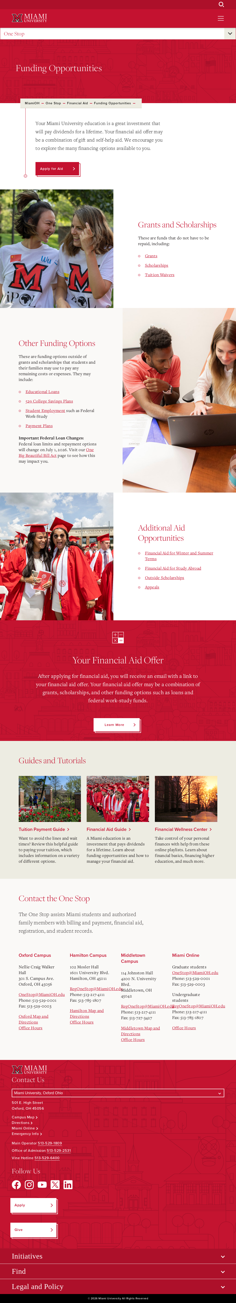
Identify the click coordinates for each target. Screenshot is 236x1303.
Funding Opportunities (112, 103)
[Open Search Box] (221, 4)
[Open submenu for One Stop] (230, 33)
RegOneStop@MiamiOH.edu (96, 988)
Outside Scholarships (164, 577)
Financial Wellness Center (181, 829)
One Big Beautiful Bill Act (56, 452)
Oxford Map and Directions (34, 1019)
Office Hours (31, 1027)
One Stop (14, 34)
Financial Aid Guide (107, 829)
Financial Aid (77, 103)
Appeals (152, 587)
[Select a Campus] (118, 1093)
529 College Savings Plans (49, 401)
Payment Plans (39, 425)
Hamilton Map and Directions (87, 1013)
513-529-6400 (47, 1158)
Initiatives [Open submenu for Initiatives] (27, 1256)
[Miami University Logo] (29, 18)
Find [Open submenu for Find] (19, 1271)
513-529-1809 (50, 1143)
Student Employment (45, 410)
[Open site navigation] (220, 18)
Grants (151, 255)
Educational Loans (42, 391)
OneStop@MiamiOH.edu (42, 994)
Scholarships (156, 265)
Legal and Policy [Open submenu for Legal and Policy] (38, 1286)
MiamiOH (32, 103)
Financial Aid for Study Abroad (173, 568)
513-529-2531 (59, 1150)
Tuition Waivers (160, 274)
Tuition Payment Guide (42, 829)
